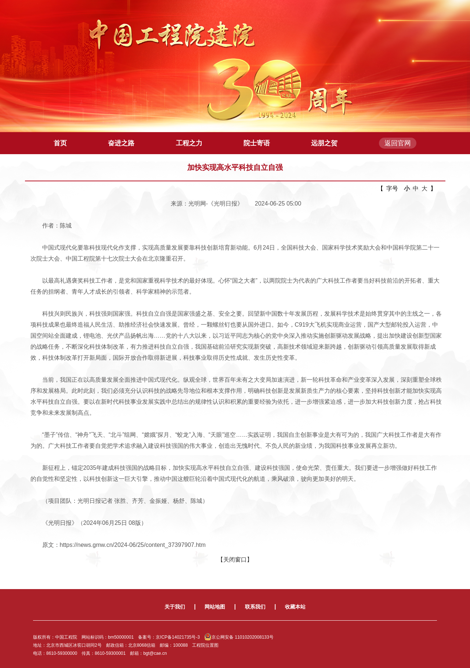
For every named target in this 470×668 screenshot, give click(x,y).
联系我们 (255, 607)
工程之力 (189, 143)
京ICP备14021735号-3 (178, 637)
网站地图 (215, 607)
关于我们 (174, 607)
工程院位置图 (205, 645)
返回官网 (397, 143)
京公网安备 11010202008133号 (239, 637)
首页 (60, 143)
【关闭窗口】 (235, 559)
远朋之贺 (324, 143)
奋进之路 (121, 143)
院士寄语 (256, 143)
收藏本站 (295, 607)
